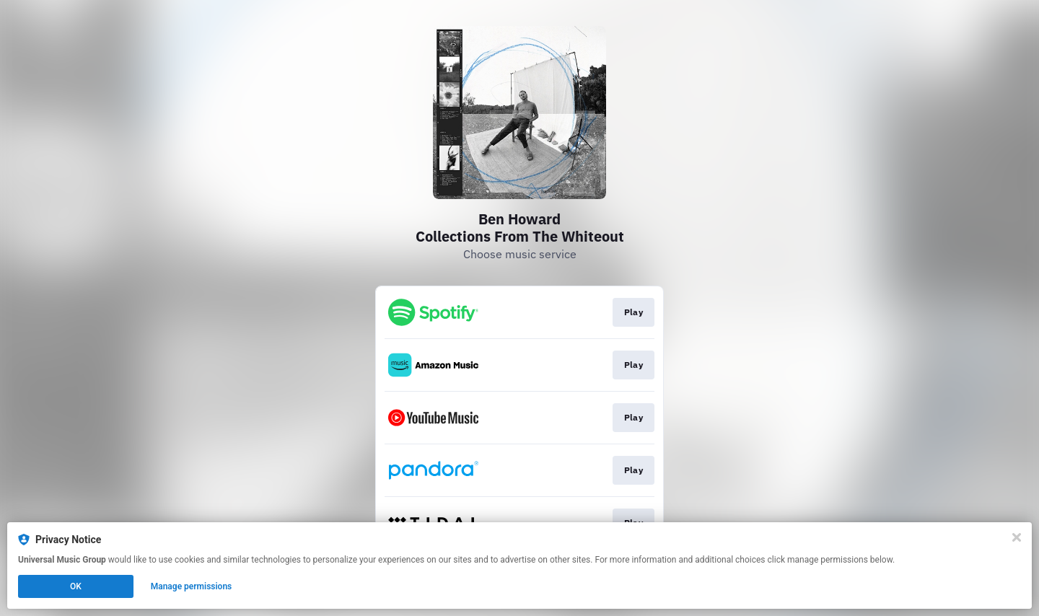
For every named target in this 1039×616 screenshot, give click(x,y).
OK (76, 586)
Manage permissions (191, 586)
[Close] (1016, 537)
